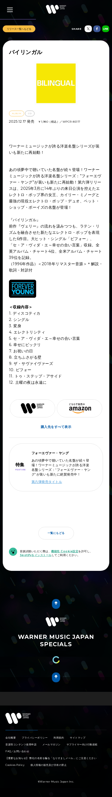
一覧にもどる (56, 533)
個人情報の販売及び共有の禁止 (48, 764)
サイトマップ (77, 737)
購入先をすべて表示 (56, 427)
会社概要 (10, 737)
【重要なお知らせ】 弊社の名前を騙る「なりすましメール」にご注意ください (51, 758)
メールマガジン (51, 744)
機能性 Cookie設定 (64, 551)
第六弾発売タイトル (47, 482)
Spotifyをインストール (36, 555)
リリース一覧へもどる (19, 28)
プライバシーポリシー (35, 737)
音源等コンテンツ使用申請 (20, 744)
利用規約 (59, 737)
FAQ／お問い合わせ (17, 751)
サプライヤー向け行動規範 (82, 744)
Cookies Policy (14, 764)
